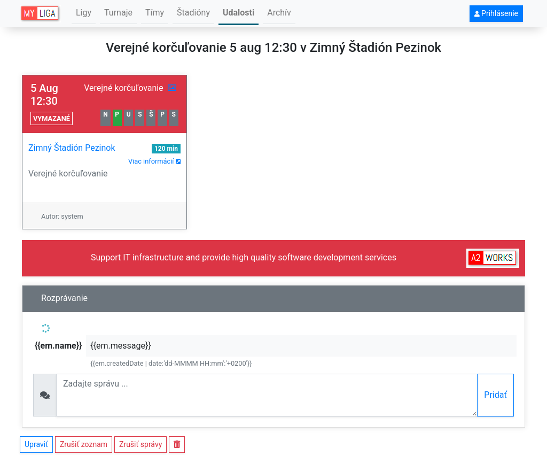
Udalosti (238, 12)
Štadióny (193, 12)
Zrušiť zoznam (83, 444)
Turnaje (118, 12)
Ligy (83, 12)
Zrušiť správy (140, 444)
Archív (279, 12)
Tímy (154, 12)
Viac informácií (154, 161)
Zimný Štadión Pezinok (71, 148)
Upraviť (36, 444)
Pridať (495, 395)
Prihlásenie (496, 13)
